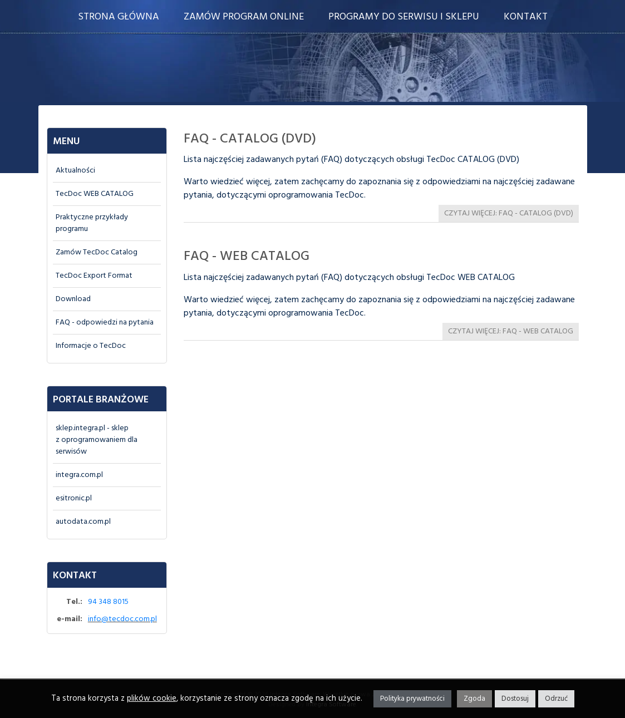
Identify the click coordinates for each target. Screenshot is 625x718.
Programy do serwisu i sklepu (403, 17)
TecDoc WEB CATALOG (95, 194)
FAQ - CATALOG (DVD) (250, 139)
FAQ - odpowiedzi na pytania (105, 322)
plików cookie (151, 698)
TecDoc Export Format (94, 275)
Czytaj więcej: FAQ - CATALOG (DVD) (508, 213)
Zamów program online (244, 17)
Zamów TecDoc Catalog (96, 252)
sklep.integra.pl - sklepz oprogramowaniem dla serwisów (96, 440)
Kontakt (526, 17)
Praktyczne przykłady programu (92, 223)
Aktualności (75, 170)
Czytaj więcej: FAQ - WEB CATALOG (510, 331)
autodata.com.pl (83, 521)
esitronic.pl (74, 498)
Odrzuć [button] (556, 699)
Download (73, 299)
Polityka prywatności (412, 699)
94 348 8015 (108, 602)
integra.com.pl (79, 475)
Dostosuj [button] (515, 699)
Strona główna (118, 17)
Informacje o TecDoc (91, 346)
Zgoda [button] (474, 699)
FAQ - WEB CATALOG (246, 256)
